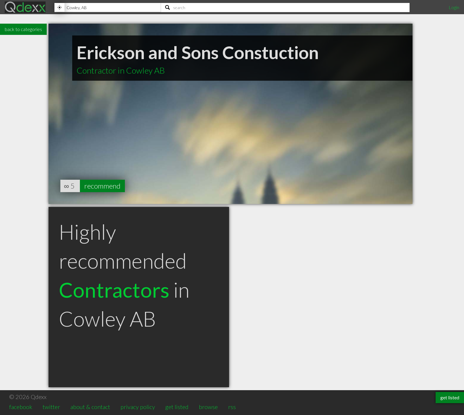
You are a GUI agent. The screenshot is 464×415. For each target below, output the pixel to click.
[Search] (285, 7)
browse (208, 406)
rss (232, 406)
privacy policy (137, 406)
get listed (176, 406)
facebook (20, 406)
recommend (102, 185)
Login (454, 7)
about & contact (90, 406)
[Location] (107, 7)
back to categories (23, 29)
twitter (51, 406)
